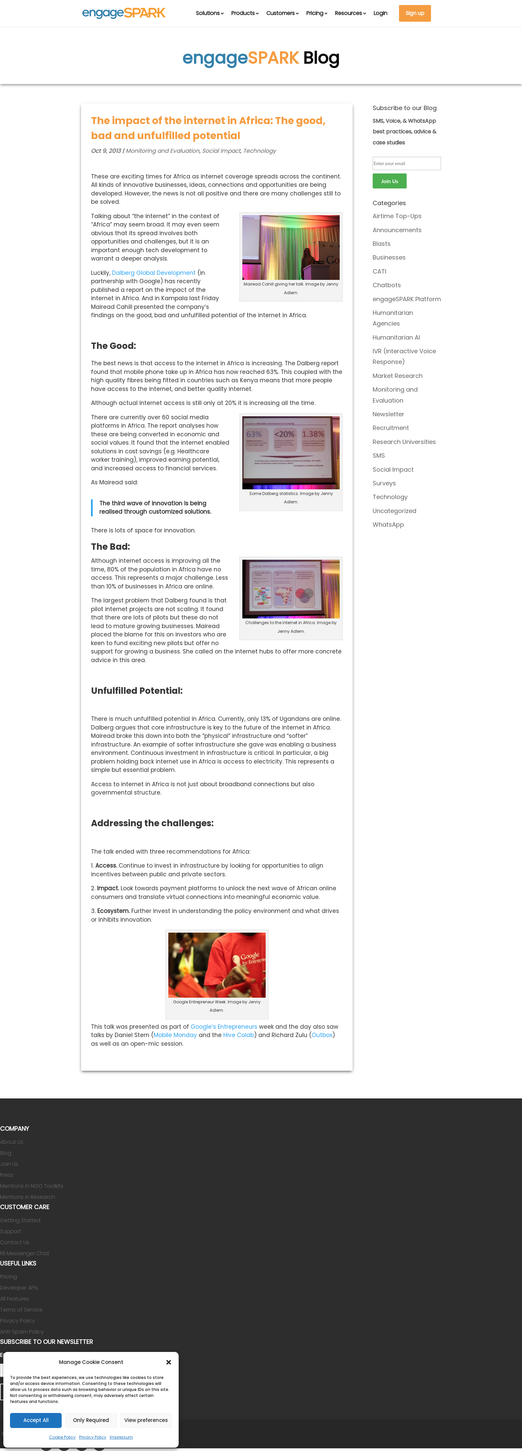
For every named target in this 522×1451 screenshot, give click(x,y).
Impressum (121, 1437)
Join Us (9, 1164)
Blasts (382, 243)
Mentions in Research (27, 1197)
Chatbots (387, 285)
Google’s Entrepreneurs (224, 1027)
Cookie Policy (62, 1437)
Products (243, 13)
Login (380, 13)
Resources (348, 13)
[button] (168, 1362)
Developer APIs (19, 1288)
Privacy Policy (92, 1437)
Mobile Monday (175, 1035)
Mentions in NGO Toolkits (31, 1186)
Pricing (314, 13)
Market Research (398, 376)
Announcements (397, 230)
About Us (11, 1142)
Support (10, 1231)
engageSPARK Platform (407, 299)
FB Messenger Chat (24, 1253)
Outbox (322, 1035)
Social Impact (221, 151)
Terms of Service (21, 1310)
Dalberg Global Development (154, 273)
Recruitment (391, 428)
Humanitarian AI (396, 337)
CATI (379, 271)
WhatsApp (388, 524)
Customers (280, 13)
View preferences (146, 1420)
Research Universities (404, 442)
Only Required (91, 1420)
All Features (14, 1299)
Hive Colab (238, 1035)
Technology (259, 151)
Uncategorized (394, 511)
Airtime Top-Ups (397, 216)
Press (6, 1175)
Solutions (208, 13)
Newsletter (388, 414)
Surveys (384, 483)
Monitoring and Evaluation (162, 151)
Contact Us (14, 1242)
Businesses (389, 257)
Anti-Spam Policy (22, 1332)
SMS (379, 455)
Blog (5, 1153)
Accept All (36, 1420)
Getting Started (20, 1220)
